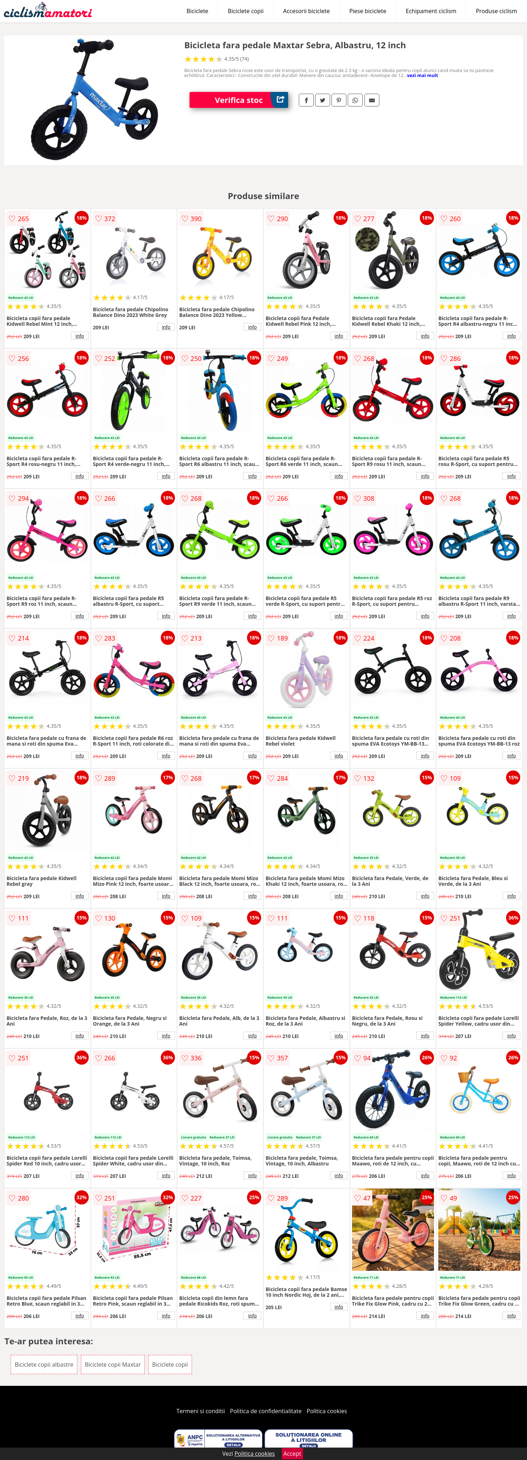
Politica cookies (327, 1411)
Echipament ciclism (431, 11)
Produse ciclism (496, 11)
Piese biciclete (367, 11)
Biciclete (197, 11)
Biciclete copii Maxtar (113, 1364)
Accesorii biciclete (306, 11)
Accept (292, 1454)
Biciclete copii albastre (44, 1364)
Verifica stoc (251, 100)
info (80, 336)
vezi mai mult (422, 75)
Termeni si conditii (200, 1411)
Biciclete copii (246, 11)
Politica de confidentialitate (266, 1411)
